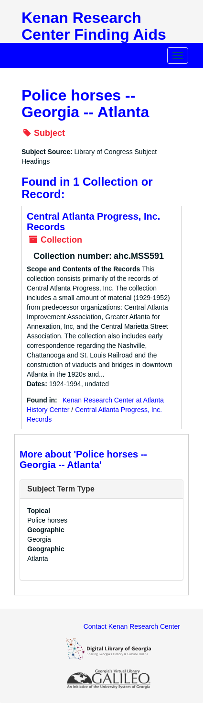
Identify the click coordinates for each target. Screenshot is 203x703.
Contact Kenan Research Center (132, 626)
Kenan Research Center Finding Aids (93, 26)
